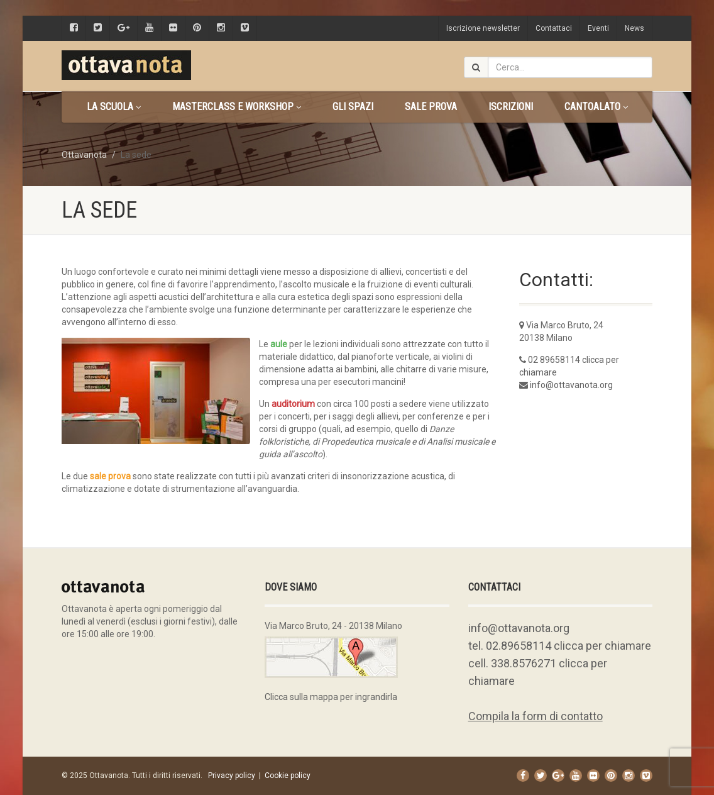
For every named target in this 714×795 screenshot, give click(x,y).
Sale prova (431, 107)
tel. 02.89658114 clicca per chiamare (559, 645)
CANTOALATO (596, 107)
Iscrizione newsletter (483, 28)
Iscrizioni (510, 107)
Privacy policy (231, 775)
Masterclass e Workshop (236, 107)
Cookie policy (287, 775)
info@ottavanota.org (571, 385)
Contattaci (554, 28)
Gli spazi (352, 107)
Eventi (598, 28)
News (634, 28)
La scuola (114, 107)
